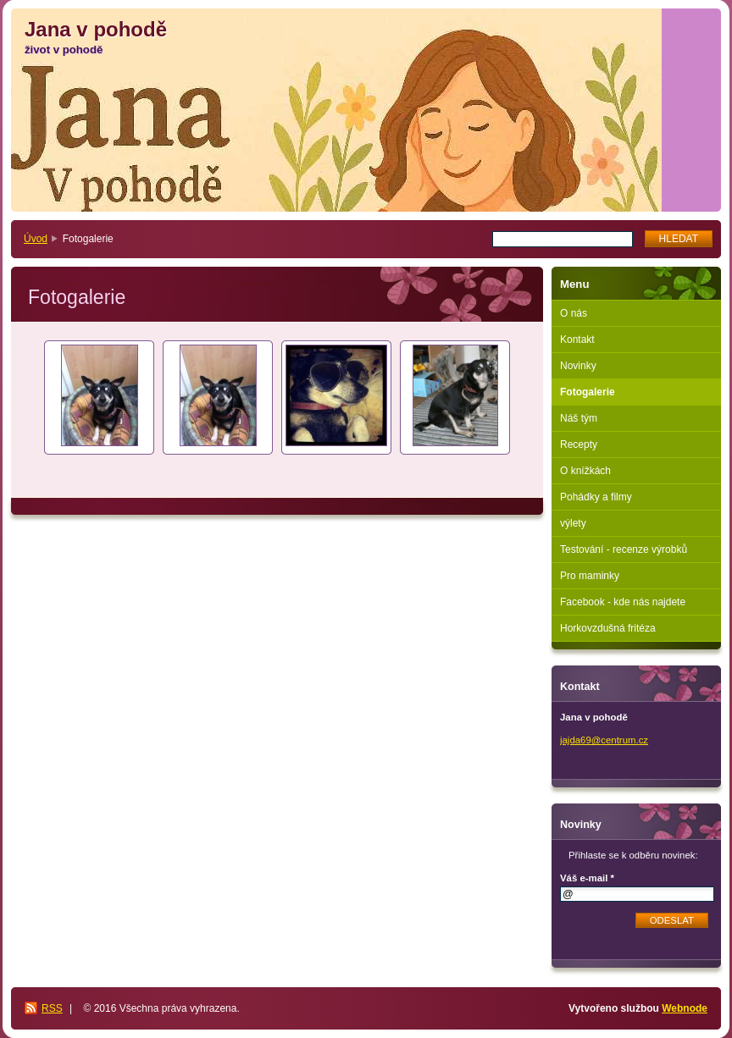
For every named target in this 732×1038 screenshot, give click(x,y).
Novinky (578, 366)
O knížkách (585, 471)
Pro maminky (589, 576)
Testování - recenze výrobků (623, 549)
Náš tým (578, 418)
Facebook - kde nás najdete (622, 602)
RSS (52, 1008)
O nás (573, 313)
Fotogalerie (587, 392)
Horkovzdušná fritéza (608, 628)
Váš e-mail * (587, 878)
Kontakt (577, 339)
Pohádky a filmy (596, 497)
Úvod (35, 239)
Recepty (578, 444)
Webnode (684, 1008)
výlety (573, 523)
